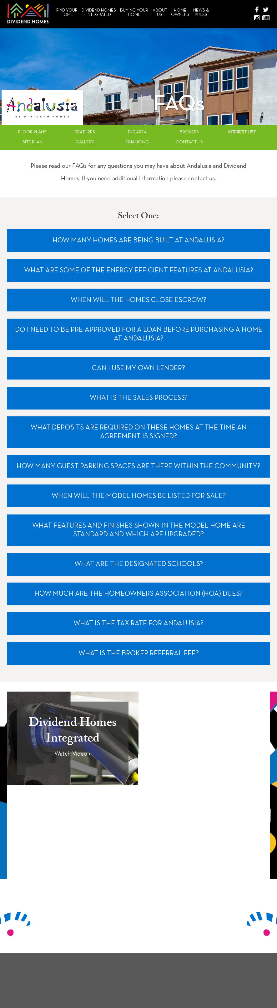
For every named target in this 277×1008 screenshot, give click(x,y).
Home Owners (180, 12)
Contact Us (189, 142)
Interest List (242, 132)
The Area (137, 132)
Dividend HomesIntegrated (99, 12)
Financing (137, 142)
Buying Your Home (134, 12)
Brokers (189, 132)
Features (85, 132)
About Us (160, 12)
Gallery (85, 142)
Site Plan (33, 142)
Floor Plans (32, 132)
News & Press (201, 12)
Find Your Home (67, 12)
